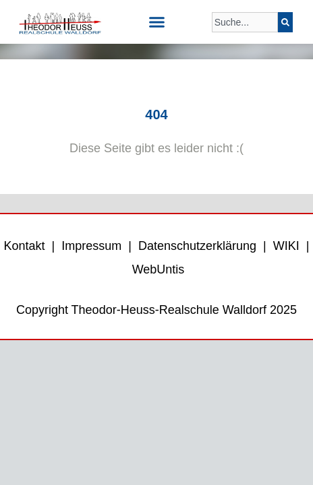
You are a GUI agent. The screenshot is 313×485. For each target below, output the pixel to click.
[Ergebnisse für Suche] (245, 40)
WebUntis (158, 269)
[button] (156, 22)
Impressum (91, 246)
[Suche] (285, 22)
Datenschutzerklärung (197, 246)
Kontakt (24, 246)
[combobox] (245, 22)
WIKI (285, 246)
